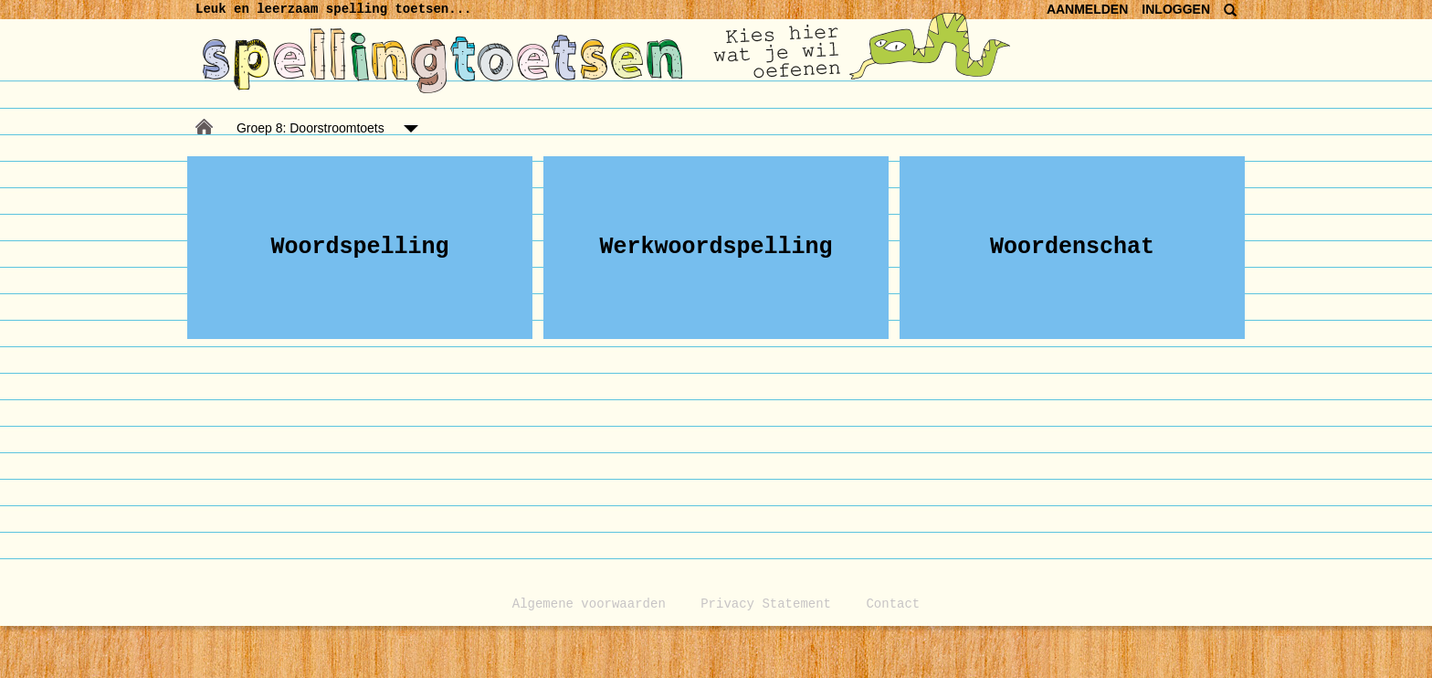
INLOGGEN (1176, 9)
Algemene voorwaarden (589, 604)
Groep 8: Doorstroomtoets (310, 128)
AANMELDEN (1087, 9)
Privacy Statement (765, 604)
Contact (893, 604)
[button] (359, 247)
